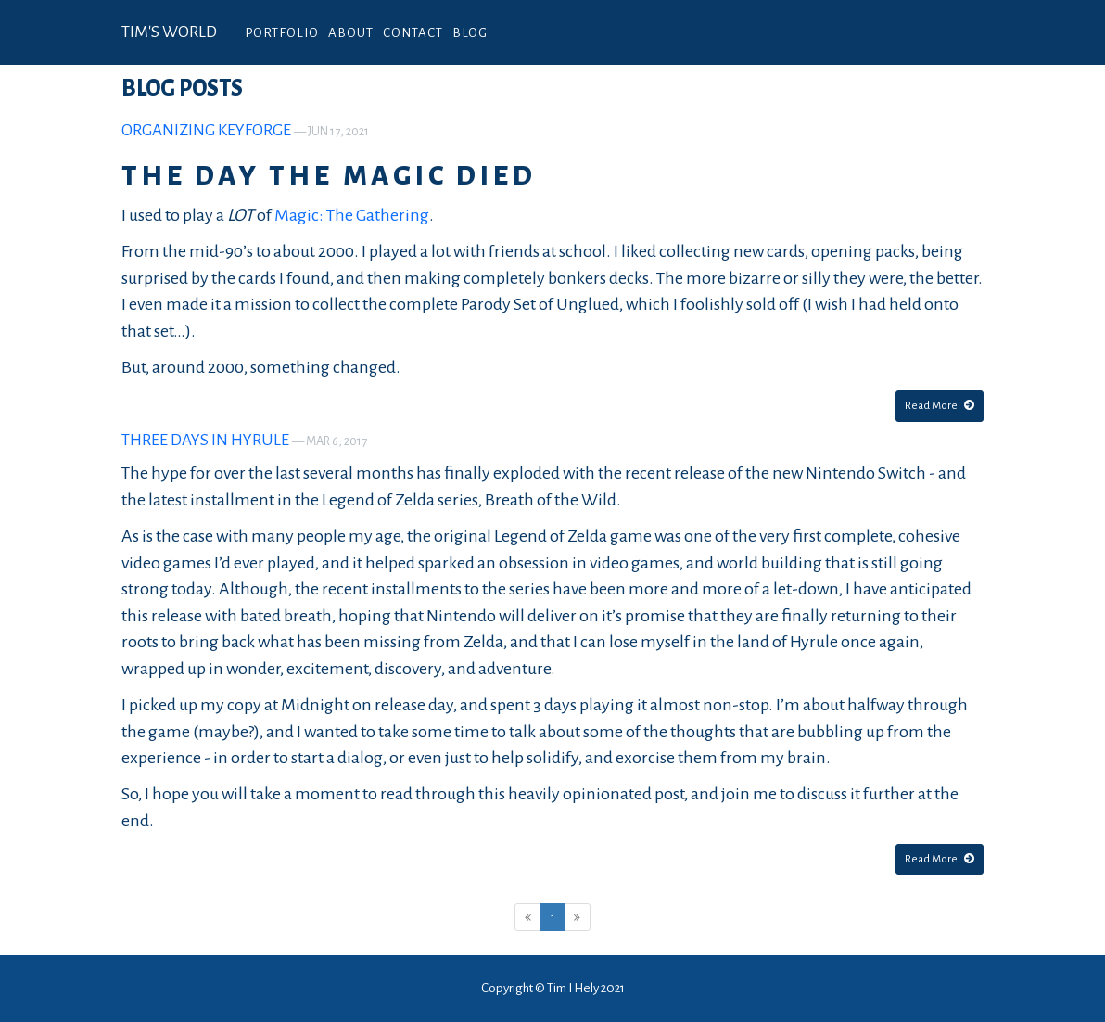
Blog (470, 33)
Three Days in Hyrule (205, 440)
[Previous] (527, 917)
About (351, 33)
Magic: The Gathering (351, 215)
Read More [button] (939, 405)
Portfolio (282, 33)
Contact (413, 33)
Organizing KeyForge (206, 130)
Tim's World (169, 32)
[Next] (577, 917)
